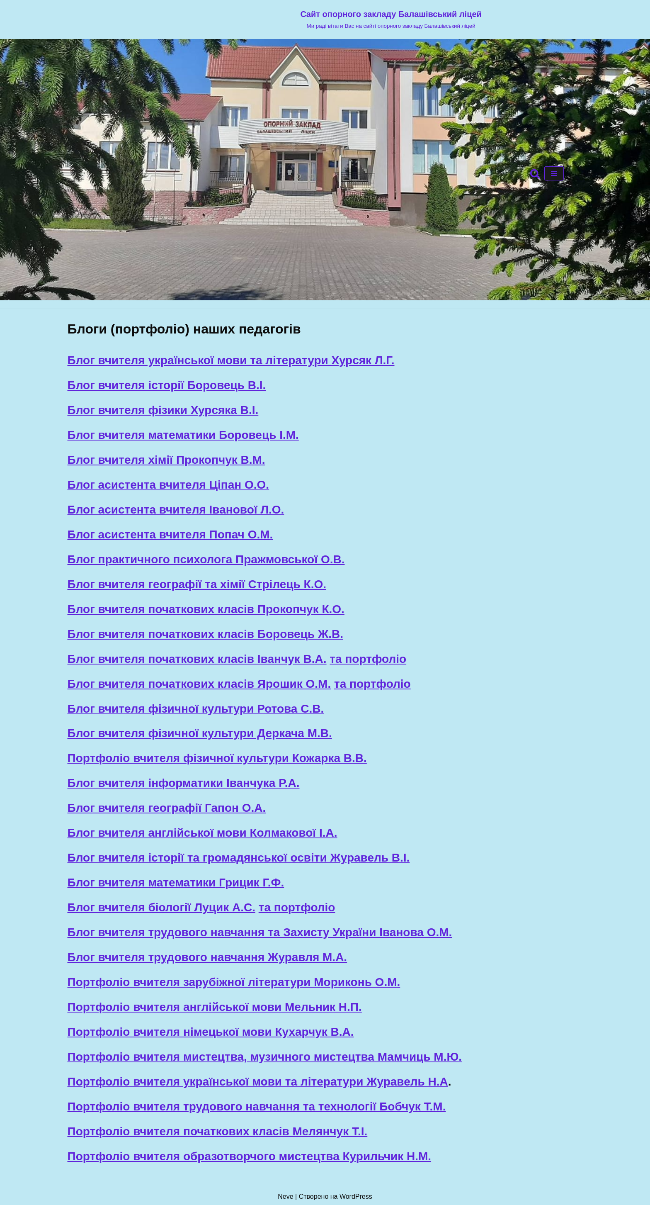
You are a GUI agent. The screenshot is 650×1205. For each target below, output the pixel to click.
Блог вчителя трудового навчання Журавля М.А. (207, 957)
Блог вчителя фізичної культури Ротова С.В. (196, 708)
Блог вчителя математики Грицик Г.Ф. (176, 882)
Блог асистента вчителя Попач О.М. (170, 534)
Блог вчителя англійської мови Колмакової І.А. (202, 832)
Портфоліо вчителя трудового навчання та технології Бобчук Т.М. (257, 1106)
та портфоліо (368, 658)
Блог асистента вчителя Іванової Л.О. (176, 509)
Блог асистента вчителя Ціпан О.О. (168, 484)
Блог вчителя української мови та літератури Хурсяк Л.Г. (231, 360)
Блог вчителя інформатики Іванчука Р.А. (184, 783)
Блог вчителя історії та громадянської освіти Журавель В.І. (239, 857)
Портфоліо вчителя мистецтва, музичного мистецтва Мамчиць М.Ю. (265, 1056)
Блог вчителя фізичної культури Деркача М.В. (200, 733)
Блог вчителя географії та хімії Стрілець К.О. (197, 584)
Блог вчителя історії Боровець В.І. (167, 385)
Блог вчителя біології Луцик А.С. (161, 907)
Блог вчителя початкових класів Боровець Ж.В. (205, 634)
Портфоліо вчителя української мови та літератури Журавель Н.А (258, 1081)
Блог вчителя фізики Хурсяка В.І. (163, 410)
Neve (285, 1196)
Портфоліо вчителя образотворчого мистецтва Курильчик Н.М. (250, 1156)
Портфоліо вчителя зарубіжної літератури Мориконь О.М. (234, 982)
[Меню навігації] (554, 173)
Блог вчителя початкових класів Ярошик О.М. (199, 683)
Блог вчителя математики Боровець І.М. (183, 434)
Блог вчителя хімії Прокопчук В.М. (166, 459)
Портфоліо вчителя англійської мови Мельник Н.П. (215, 1007)
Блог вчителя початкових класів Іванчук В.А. (197, 658)
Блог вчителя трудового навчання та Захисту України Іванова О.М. (260, 932)
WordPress (356, 1196)
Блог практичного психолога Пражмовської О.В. (206, 559)
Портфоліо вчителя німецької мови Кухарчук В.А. (211, 1031)
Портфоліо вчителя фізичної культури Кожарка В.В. (217, 758)
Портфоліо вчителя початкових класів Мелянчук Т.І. (218, 1131)
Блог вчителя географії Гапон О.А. (167, 807)
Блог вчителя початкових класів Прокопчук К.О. (206, 609)
